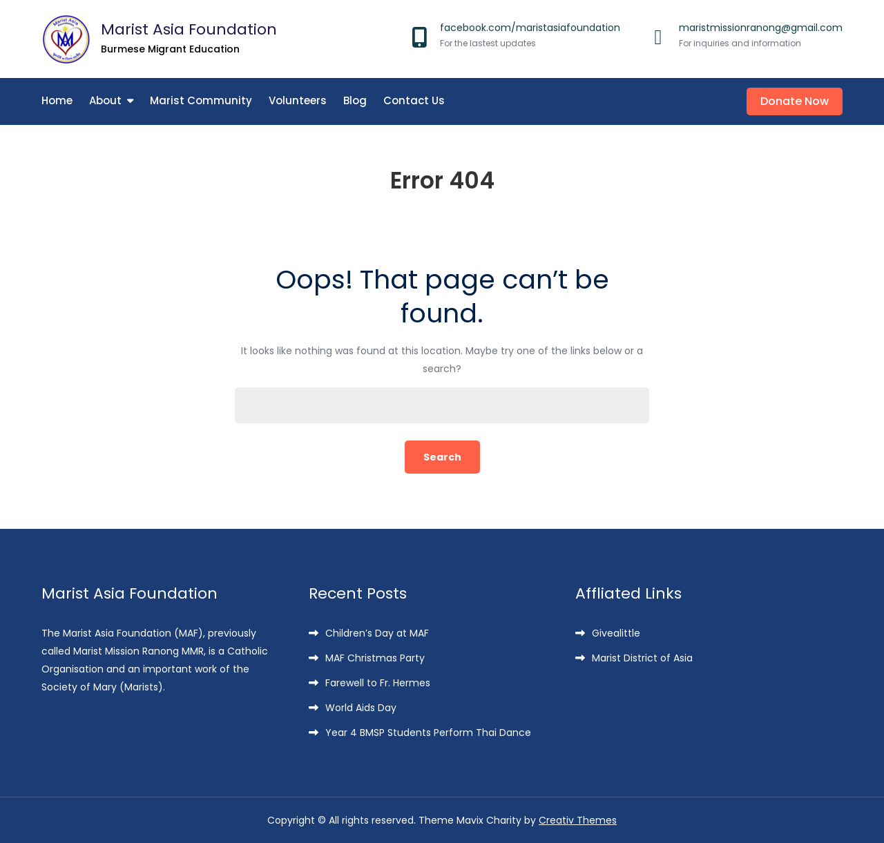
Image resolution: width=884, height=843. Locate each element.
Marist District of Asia (642, 658)
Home (57, 100)
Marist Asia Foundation (189, 29)
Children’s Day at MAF (377, 633)
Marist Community (201, 100)
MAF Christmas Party (375, 658)
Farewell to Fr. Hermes (377, 683)
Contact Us (414, 100)
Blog (355, 100)
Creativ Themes (578, 820)
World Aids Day (360, 708)
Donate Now (794, 101)
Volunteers (298, 100)
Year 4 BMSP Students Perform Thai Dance (428, 732)
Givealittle (616, 633)
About (105, 100)
